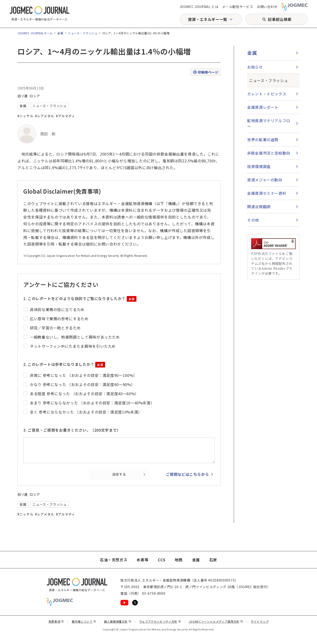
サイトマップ (260, 621)
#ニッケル (25, 115)
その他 (253, 220)
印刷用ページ (205, 72)
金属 (60, 33)
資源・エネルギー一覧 (207, 19)
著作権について (84, 621)
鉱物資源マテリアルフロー (268, 123)
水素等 (142, 560)
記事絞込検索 (279, 19)
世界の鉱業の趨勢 (262, 139)
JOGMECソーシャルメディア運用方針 (216, 621)
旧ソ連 (22, 96)
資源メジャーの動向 (264, 180)
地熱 (178, 560)
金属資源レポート (262, 107)
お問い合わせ (267, 6)
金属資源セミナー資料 (266, 193)
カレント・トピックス (266, 94)
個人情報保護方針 (117, 621)
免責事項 (56, 621)
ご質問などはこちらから (187, 474)
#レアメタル (44, 115)
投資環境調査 (259, 166)
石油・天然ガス (113, 560)
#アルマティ (65, 115)
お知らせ (255, 67)
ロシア (35, 96)
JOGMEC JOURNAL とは (199, 6)
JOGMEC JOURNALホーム (35, 33)
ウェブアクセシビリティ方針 (160, 621)
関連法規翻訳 (259, 206)
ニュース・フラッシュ (82, 33)
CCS (161, 560)
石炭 (213, 560)
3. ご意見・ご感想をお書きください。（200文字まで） (72, 430)
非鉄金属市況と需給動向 (268, 153)
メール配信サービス (237, 6)
